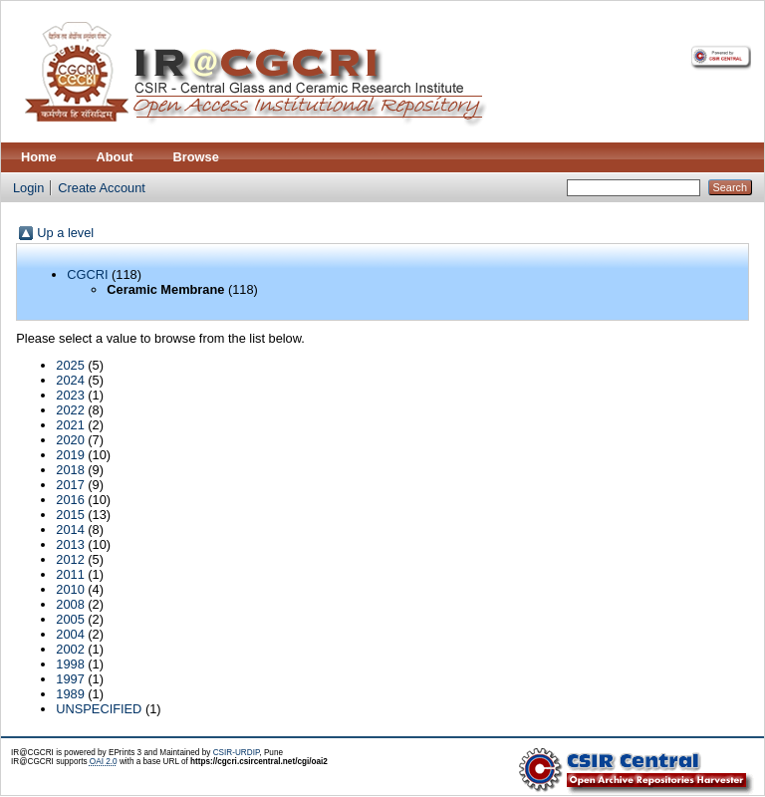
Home (39, 156)
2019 (70, 454)
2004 (70, 634)
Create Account (101, 187)
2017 (70, 484)
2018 (70, 469)
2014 (70, 529)
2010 (70, 589)
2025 (70, 365)
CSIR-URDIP (236, 752)
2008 (70, 604)
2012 (70, 559)
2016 (70, 499)
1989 (70, 693)
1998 (70, 664)
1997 (70, 678)
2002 (70, 649)
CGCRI (87, 274)
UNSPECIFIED (98, 708)
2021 (70, 424)
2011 (70, 574)
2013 (70, 544)
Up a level (65, 232)
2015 (70, 514)
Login (28, 187)
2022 (70, 409)
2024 (70, 380)
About (115, 156)
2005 (70, 619)
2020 (70, 439)
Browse (196, 156)
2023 (70, 395)
